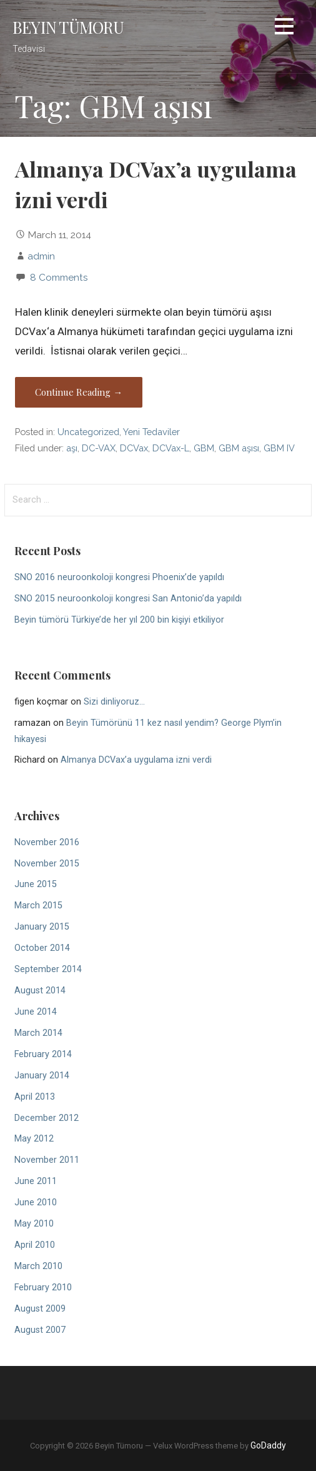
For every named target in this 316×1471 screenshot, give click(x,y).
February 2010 (43, 1287)
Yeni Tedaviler (151, 431)
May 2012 (34, 1138)
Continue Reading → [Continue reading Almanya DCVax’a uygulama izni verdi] (78, 392)
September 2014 (48, 969)
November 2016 (46, 842)
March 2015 (38, 905)
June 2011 (35, 1181)
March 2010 (38, 1266)
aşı (71, 448)
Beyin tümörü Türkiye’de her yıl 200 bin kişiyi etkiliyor (119, 620)
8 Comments (59, 277)
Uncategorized (88, 431)
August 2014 (40, 990)
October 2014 (42, 948)
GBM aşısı (239, 448)
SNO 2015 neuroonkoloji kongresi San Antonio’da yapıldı (128, 598)
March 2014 (38, 1033)
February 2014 (43, 1054)
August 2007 (40, 1330)
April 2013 (34, 1097)
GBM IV (279, 448)
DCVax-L (170, 448)
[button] (284, 28)
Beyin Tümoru (68, 27)
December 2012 (46, 1118)
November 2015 (46, 863)
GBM (204, 448)
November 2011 (46, 1160)
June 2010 (35, 1202)
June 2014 (35, 1012)
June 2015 (35, 884)
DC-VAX (99, 448)
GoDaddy (268, 1445)
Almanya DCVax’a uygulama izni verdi (136, 760)
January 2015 (41, 926)
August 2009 (40, 1308)
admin (41, 256)
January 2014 (41, 1075)
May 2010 (34, 1223)
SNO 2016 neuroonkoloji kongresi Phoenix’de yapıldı (119, 577)
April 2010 (34, 1245)
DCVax (134, 448)
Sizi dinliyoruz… (114, 701)
